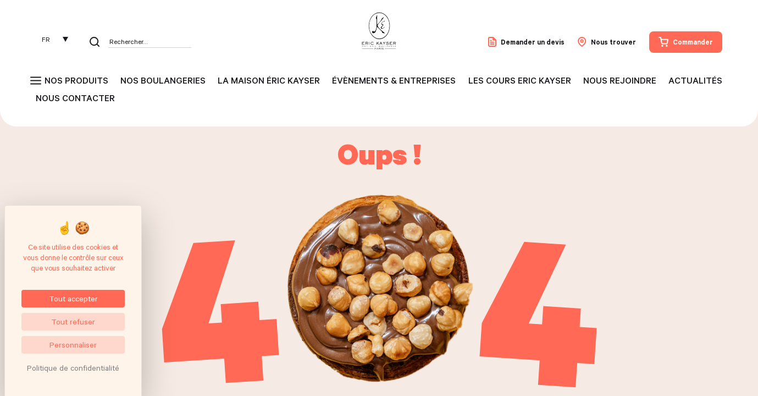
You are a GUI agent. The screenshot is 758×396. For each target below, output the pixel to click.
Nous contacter (75, 97)
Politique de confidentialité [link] (73, 367)
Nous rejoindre (619, 80)
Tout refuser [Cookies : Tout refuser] (73, 321)
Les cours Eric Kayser (519, 80)
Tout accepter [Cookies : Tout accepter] (73, 298)
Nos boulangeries (163, 80)
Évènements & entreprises (394, 80)
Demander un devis (526, 42)
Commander (686, 42)
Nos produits (76, 80)
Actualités (695, 80)
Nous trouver (607, 42)
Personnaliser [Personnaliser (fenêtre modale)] (73, 344)
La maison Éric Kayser (269, 80)
